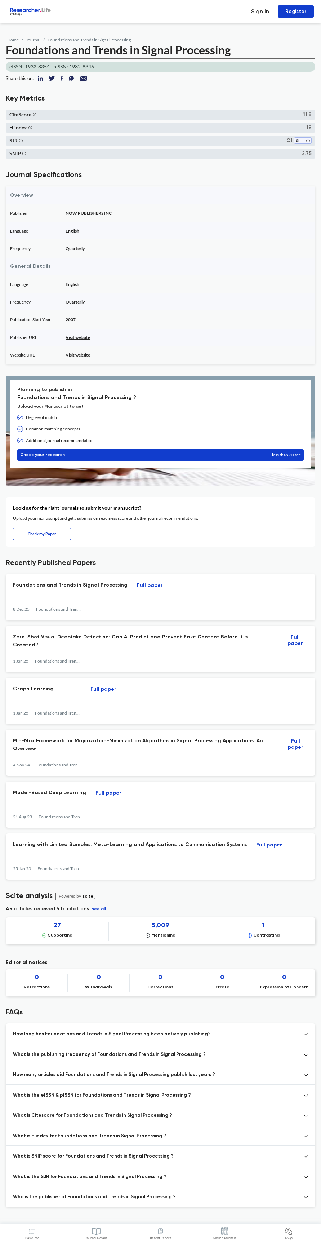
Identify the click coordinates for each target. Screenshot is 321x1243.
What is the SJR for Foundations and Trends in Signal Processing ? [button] (89, 1177)
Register (295, 11)
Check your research (160, 455)
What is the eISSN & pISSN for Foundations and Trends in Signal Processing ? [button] (102, 1095)
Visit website (78, 337)
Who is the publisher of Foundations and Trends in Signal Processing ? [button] (94, 1197)
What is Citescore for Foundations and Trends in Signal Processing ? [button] (92, 1115)
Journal (33, 40)
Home (13, 40)
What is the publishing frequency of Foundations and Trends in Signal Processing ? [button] (109, 1054)
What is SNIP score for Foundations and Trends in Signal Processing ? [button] (93, 1156)
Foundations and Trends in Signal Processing (89, 40)
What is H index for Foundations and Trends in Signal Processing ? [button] (89, 1136)
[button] (34, 114)
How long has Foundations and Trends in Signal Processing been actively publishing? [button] (112, 1034)
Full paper (150, 585)
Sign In (260, 11)
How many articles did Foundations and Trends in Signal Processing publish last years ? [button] (114, 1074)
